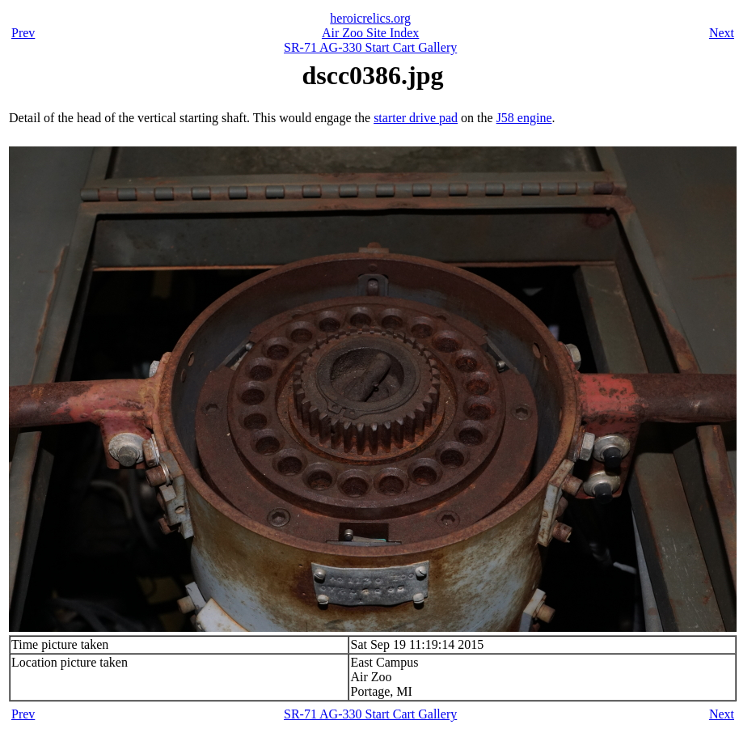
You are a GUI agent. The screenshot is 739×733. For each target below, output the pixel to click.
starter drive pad (416, 118)
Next (721, 33)
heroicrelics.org (370, 18)
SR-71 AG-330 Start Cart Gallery (370, 47)
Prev (23, 33)
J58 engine (524, 118)
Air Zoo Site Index (370, 33)
